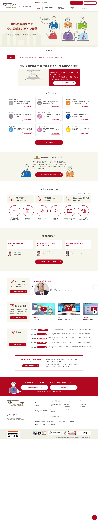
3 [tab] (49, 50)
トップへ (94, 517)
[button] (95, 287)
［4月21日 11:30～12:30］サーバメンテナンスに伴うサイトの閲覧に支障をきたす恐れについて (69, 347)
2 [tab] (48, 50)
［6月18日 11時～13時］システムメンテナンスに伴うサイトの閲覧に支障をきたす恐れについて (69, 334)
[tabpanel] (49, 29)
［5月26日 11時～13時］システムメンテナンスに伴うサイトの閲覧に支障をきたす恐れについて (69, 338)
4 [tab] (51, 50)
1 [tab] (46, 50)
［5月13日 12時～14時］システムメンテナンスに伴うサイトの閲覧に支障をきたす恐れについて (69, 342)
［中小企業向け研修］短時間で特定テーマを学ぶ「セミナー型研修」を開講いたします (40, 57)
